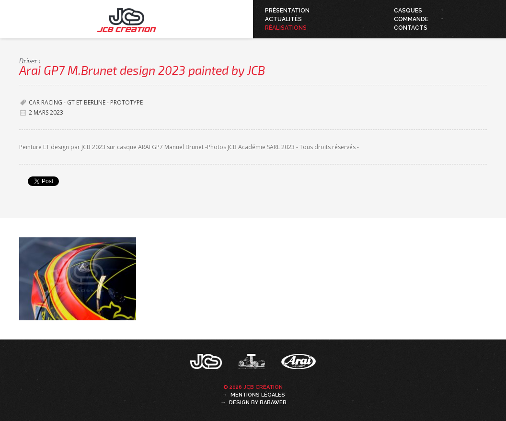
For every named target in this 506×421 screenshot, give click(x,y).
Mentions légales (257, 395)
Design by (258, 402)
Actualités (283, 19)
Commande (411, 19)
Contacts (410, 27)
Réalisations (286, 27)
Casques (408, 10)
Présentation (287, 10)
